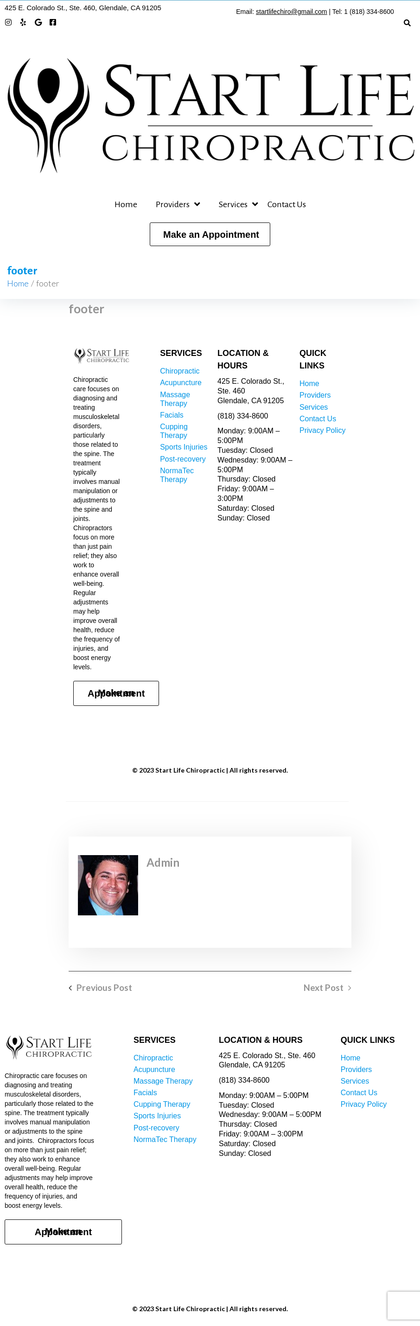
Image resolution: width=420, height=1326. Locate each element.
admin (162, 862)
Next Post (324, 987)
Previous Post (104, 987)
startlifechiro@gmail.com (291, 11)
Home (18, 283)
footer (86, 308)
